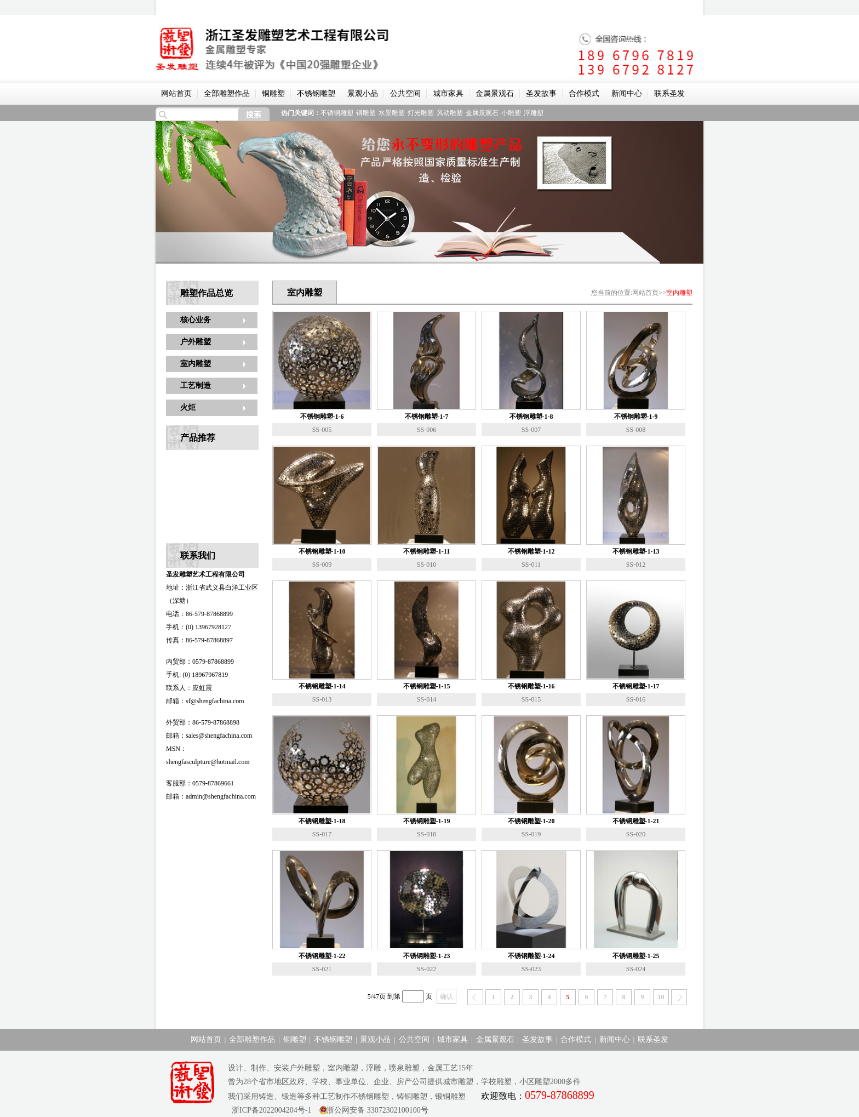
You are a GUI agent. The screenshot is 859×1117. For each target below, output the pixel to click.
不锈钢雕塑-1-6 (322, 416)
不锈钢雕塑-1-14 (322, 686)
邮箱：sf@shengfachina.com (205, 701)
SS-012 (635, 564)
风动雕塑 (450, 113)
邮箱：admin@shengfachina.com (211, 796)
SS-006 (426, 430)
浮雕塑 (533, 113)
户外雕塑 (195, 342)
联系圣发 (669, 93)
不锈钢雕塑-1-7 (427, 416)
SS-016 (635, 699)
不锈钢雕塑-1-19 (426, 821)
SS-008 (635, 430)
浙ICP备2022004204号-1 (269, 1110)
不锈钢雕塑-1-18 (322, 821)
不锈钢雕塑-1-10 (322, 551)
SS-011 (531, 564)
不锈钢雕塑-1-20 (531, 821)
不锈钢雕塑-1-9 (636, 416)
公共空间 (405, 93)
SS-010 (426, 564)
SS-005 (321, 430)
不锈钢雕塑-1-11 (426, 551)
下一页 (679, 997)
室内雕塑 (195, 364)
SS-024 (635, 969)
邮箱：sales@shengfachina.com (209, 735)
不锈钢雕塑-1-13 (636, 551)
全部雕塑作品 (227, 93)
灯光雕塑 (421, 113)
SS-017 (321, 834)
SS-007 (531, 430)
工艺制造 (195, 385)
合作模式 (584, 93)
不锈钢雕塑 (316, 93)
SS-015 (531, 699)
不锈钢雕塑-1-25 (636, 956)
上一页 (475, 997)
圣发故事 (541, 93)
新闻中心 (626, 93)
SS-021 (321, 969)
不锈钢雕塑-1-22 (322, 956)
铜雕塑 (273, 93)
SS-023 (531, 969)
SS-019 (531, 834)
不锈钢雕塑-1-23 (426, 956)
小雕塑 (511, 113)
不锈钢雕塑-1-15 (426, 686)
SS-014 (426, 699)
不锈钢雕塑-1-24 (531, 956)
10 (661, 997)
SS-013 (321, 699)
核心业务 (195, 320)
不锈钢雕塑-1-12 (531, 551)
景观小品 (362, 93)
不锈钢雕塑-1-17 (636, 686)
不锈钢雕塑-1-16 (531, 686)
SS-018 (426, 834)
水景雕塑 (392, 113)
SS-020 (635, 834)
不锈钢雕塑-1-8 (531, 416)
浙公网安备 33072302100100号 (377, 1110)
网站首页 (176, 93)
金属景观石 (495, 93)
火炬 (188, 407)
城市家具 (448, 93)
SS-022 (426, 969)
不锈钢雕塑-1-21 (636, 821)
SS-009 (321, 564)
